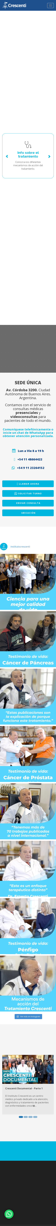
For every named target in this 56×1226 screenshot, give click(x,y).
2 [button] (26, 1117)
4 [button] (35, 1117)
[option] (28, 1085)
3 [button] (30, 1117)
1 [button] (21, 1117)
